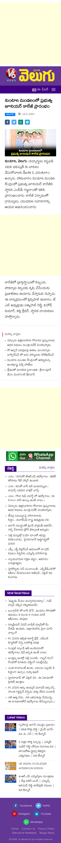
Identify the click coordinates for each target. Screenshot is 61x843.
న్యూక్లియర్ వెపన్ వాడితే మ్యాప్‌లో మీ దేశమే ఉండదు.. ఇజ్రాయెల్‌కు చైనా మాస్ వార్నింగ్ (30, 629)
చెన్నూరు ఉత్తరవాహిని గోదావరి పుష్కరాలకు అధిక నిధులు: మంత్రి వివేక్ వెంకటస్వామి (31, 343)
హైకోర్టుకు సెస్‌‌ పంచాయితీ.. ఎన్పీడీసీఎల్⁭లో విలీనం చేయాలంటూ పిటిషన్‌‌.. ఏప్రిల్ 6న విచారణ (32, 573)
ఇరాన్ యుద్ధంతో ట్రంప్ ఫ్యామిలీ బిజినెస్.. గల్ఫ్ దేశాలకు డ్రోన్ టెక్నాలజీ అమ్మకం (30, 528)
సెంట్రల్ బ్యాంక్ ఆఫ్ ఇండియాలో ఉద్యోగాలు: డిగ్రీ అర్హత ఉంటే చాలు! (27, 650)
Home (15, 829)
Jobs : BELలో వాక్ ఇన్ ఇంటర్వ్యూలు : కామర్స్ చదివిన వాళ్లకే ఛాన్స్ (28, 488)
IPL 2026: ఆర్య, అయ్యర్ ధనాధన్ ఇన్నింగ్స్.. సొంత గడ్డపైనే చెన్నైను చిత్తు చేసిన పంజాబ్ (32, 690)
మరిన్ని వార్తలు (47, 468)
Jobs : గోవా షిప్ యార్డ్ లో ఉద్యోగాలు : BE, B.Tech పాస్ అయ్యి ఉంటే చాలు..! (31, 498)
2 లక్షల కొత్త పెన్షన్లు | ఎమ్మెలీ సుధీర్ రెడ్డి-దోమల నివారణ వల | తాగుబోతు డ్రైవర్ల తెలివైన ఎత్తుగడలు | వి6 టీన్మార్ (37, 749)
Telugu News (46, 833)
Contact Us (28, 829)
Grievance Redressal (24, 833)
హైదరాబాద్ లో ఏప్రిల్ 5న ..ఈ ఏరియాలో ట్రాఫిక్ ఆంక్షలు (30, 680)
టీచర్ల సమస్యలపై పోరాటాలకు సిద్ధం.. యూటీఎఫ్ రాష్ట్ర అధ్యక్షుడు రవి (28, 518)
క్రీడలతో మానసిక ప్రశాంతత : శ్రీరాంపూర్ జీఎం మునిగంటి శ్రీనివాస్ (29, 372)
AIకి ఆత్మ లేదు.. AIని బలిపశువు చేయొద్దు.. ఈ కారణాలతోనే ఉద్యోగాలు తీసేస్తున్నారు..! (31, 700)
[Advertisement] (30, 33)
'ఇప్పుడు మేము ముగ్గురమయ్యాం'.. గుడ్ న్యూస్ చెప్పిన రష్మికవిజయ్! (30, 603)
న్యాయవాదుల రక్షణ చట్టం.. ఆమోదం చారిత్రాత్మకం (28, 561)
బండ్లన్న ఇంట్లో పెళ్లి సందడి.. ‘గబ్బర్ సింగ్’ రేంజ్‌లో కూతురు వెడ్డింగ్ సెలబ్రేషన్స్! (31, 660)
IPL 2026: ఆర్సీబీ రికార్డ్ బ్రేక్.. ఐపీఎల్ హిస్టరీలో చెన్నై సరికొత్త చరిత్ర (28, 641)
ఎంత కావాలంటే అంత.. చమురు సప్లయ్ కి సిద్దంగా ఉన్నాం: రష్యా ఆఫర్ (31, 670)
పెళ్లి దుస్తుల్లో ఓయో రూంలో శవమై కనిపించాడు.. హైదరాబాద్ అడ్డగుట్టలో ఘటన (28, 539)
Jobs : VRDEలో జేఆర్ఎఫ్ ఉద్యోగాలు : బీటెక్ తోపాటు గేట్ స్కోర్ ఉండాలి (32, 479)
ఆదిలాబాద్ (10, 114)
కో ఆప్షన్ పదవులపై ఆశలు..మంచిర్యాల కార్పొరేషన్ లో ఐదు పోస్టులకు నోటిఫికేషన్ (30, 353)
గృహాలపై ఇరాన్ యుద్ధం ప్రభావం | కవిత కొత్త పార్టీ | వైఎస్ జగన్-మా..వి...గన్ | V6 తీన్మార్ (37, 730)
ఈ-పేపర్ (40, 89)
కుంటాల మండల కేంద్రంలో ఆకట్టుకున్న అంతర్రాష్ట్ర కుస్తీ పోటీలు (28, 362)
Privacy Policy (46, 829)
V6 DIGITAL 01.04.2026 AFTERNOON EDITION (33, 766)
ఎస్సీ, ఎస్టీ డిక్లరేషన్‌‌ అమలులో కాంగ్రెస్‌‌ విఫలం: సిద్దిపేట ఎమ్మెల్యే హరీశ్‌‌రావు (28, 551)
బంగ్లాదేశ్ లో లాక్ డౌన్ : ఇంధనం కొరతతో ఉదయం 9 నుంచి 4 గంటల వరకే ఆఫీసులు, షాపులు (31, 615)
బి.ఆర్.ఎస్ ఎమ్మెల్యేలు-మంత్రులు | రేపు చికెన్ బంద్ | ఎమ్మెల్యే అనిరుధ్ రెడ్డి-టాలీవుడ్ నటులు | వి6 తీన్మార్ (36, 783)
